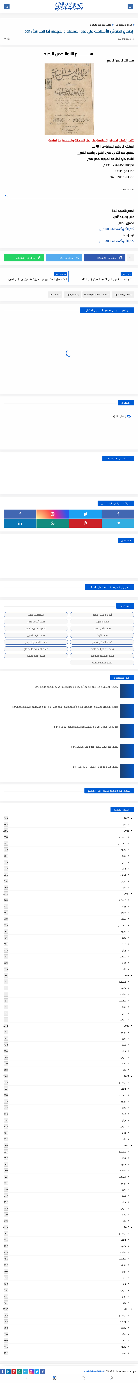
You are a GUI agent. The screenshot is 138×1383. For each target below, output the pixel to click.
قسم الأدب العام (102, 628)
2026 (126, 818)
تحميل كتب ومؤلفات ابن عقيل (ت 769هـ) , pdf (95, 766)
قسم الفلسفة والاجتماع (36, 649)
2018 (126, 1309)
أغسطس (122, 843)
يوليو (123, 849)
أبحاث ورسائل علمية (102, 615)
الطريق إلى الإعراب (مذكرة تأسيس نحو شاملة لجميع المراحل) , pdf (86, 727)
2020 (126, 1145)
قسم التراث (72, 294)
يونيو (123, 856)
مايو (124, 862)
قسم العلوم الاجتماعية (102, 649)
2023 (126, 975)
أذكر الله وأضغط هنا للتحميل (116, 229)
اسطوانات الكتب (36, 615)
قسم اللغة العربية (36, 656)
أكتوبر (123, 912)
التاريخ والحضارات (124, 24)
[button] (104, 257)
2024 (126, 893)
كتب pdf (55, 294)
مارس (123, 875)
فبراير (123, 881)
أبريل (124, 868)
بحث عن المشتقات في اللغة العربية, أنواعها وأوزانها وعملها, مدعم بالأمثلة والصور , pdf (76, 687)
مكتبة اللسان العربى (94, 1371)
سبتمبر (123, 919)
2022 (126, 1026)
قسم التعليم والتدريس (36, 642)
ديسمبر (122, 837)
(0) (7, 38)
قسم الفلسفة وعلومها (102, 656)
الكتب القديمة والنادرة (100, 24)
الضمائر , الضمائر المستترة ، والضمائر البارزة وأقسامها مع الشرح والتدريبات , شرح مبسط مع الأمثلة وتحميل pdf (65, 707)
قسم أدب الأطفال (36, 621)
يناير (124, 824)
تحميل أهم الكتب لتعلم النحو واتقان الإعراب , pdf (94, 747)
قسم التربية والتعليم (102, 642)
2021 (126, 1076)
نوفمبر (123, 906)
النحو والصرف (102, 621)
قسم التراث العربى (36, 635)
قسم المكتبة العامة (102, 662)
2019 (126, 1227)
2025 (126, 831)
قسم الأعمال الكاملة (36, 628)
